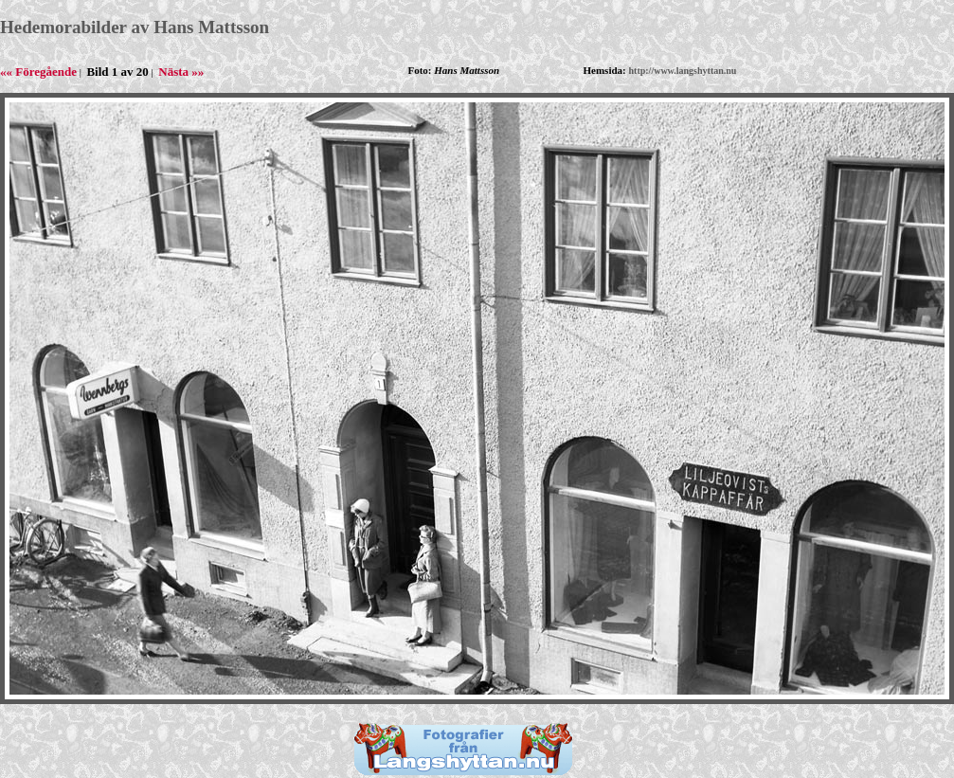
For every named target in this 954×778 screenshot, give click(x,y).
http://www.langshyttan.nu (683, 70)
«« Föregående (38, 71)
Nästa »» (181, 71)
